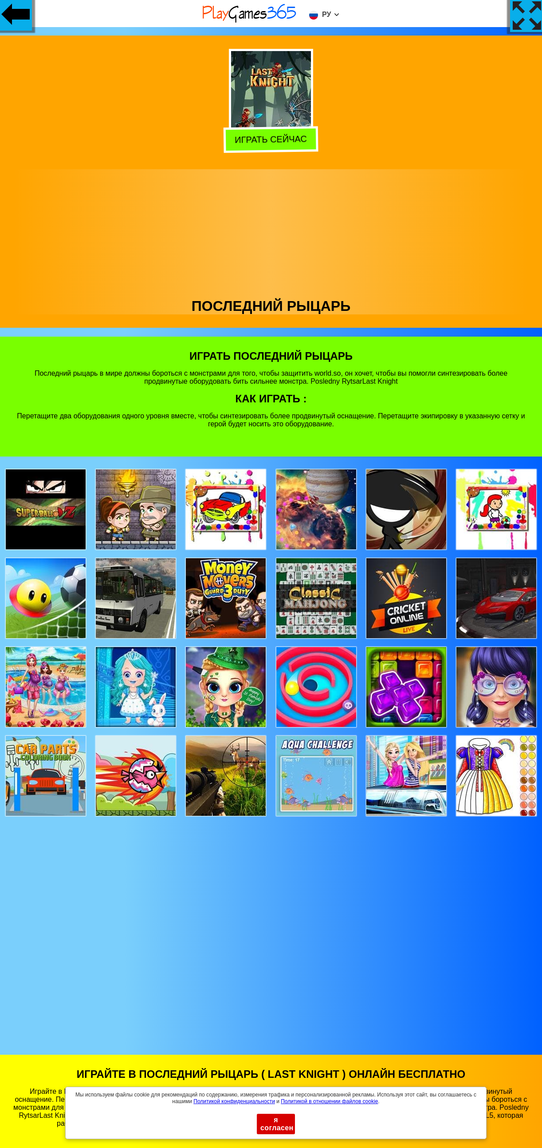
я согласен (277, 1124)
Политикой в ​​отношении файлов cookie (329, 1101)
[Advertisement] (271, 231)
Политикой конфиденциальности (234, 1101)
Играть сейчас (271, 139)
